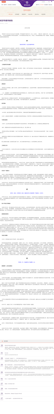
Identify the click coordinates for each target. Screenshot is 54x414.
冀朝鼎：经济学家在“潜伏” (10, 383)
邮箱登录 (3, 1)
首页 (2, 4)
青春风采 (24, 14)
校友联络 (10, 4)
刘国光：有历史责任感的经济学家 (11, 388)
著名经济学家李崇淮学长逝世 (10, 345)
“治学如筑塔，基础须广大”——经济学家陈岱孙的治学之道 (16, 358)
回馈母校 (14, 4)
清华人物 (10, 14)
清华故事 (17, 14)
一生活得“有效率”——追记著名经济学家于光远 (13, 398)
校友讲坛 (37, 14)
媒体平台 (38, 4)
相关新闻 (5, 341)
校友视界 (43, 14)
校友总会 (50, 4)
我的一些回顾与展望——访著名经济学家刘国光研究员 (15, 364)
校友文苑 (30, 14)
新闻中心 (5, 4)
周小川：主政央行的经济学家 (10, 378)
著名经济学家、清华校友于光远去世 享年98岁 (13, 393)
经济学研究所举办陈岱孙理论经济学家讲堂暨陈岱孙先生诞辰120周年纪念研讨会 (20, 372)
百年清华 (42, 4)
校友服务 (46, 4)
